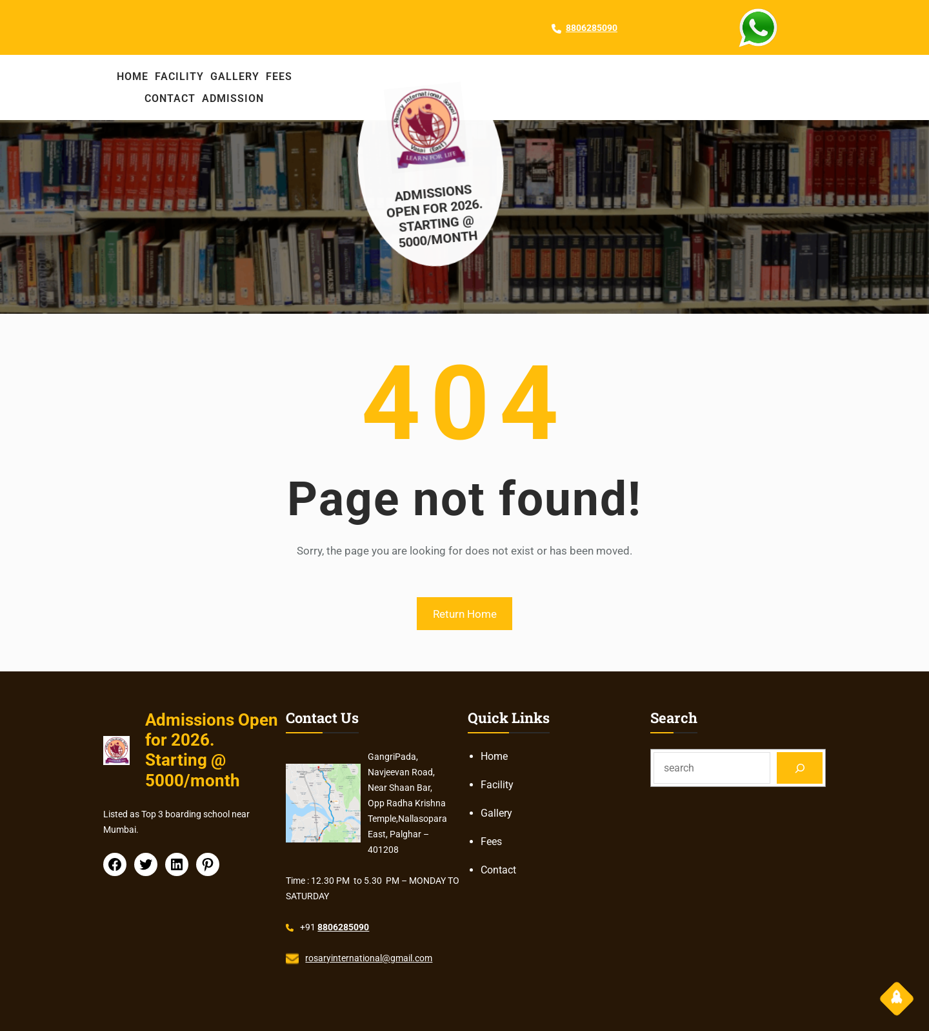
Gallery (496, 813)
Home (494, 756)
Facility (497, 785)
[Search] (800, 768)
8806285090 (591, 28)
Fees (491, 841)
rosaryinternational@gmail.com (368, 958)
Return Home (465, 613)
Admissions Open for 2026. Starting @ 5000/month (441, 214)
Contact (498, 870)
